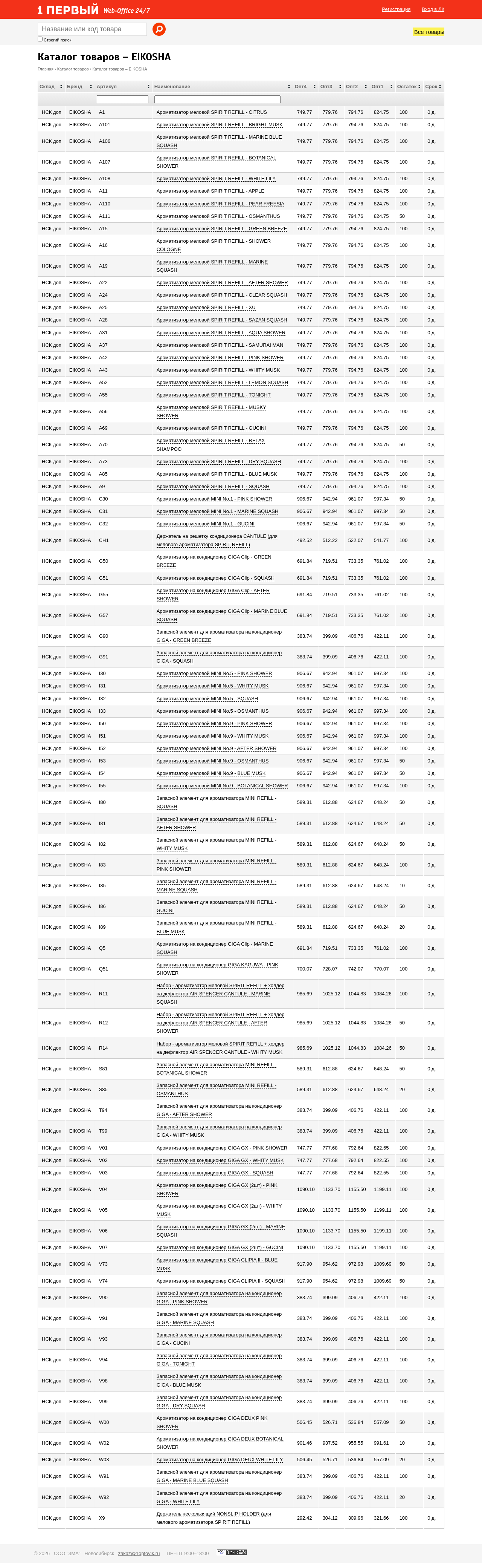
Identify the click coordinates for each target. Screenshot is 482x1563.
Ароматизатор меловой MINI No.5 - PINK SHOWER (214, 673)
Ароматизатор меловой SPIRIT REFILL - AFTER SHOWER (222, 282)
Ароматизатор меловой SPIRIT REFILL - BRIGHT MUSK (220, 124)
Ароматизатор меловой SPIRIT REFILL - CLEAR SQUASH (222, 295)
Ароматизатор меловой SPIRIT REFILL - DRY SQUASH (219, 461)
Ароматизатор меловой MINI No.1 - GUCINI (206, 524)
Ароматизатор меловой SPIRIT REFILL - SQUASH (213, 486)
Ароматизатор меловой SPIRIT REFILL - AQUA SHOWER (221, 332)
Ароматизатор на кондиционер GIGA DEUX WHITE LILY (220, 1459)
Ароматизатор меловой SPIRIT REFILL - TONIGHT (214, 395)
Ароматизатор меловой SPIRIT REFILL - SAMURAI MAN (220, 345)
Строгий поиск (57, 40)
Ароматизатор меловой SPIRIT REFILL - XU (206, 307)
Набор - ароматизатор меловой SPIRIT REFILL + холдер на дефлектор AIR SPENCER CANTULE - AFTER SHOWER (221, 1023)
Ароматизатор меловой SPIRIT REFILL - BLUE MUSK (217, 474)
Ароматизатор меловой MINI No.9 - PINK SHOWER (214, 723)
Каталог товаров (73, 69)
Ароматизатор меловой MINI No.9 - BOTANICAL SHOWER (222, 785)
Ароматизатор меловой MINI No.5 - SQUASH (207, 698)
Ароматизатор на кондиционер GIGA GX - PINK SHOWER (222, 1148)
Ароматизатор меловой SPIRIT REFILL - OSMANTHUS (218, 216)
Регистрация (396, 9)
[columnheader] (52, 86)
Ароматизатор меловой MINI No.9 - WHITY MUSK (212, 736)
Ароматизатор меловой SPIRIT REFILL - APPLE (210, 191)
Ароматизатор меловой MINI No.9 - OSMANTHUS (213, 761)
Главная (45, 69)
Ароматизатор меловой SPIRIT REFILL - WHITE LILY (216, 178)
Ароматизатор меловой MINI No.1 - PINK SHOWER (214, 499)
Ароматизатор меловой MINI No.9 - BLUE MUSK (211, 773)
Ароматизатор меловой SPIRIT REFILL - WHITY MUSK (218, 370)
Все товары (429, 32)
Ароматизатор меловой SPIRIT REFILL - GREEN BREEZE (222, 228)
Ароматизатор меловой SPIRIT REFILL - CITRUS (212, 112)
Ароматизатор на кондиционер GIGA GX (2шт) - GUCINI (220, 1247)
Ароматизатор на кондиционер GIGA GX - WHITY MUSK (220, 1160)
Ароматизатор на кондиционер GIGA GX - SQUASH (215, 1173)
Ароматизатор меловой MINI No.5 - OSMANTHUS (213, 711)
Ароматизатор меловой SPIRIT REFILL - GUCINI (211, 428)
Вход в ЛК (433, 9)
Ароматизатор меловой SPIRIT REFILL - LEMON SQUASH (222, 382)
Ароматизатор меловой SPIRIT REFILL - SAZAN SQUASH (222, 320)
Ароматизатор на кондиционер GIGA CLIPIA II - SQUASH (221, 1281)
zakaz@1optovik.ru (139, 1553)
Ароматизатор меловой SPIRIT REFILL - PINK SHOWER (220, 357)
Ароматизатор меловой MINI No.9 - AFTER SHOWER (217, 748)
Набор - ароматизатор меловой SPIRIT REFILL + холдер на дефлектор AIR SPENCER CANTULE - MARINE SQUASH (221, 994)
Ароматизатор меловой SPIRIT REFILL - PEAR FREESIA (221, 204)
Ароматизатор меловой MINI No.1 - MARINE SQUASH (218, 511)
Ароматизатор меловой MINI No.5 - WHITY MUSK (212, 686)
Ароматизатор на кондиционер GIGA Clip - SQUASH (216, 578)
